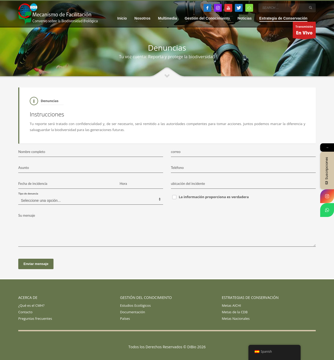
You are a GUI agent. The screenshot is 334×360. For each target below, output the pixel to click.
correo (176, 152)
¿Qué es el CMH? (31, 305)
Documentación (132, 312)
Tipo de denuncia (28, 193)
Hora (123, 183)
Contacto (25, 312)
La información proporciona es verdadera (214, 196)
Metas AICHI (231, 305)
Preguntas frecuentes (35, 318)
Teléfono (177, 168)
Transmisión (304, 31)
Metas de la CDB (235, 312)
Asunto (23, 168)
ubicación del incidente (188, 183)
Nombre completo (31, 152)
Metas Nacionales (236, 318)
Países (125, 318)
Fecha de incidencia (32, 183)
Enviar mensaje (35, 264)
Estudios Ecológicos (135, 305)
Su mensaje (26, 215)
